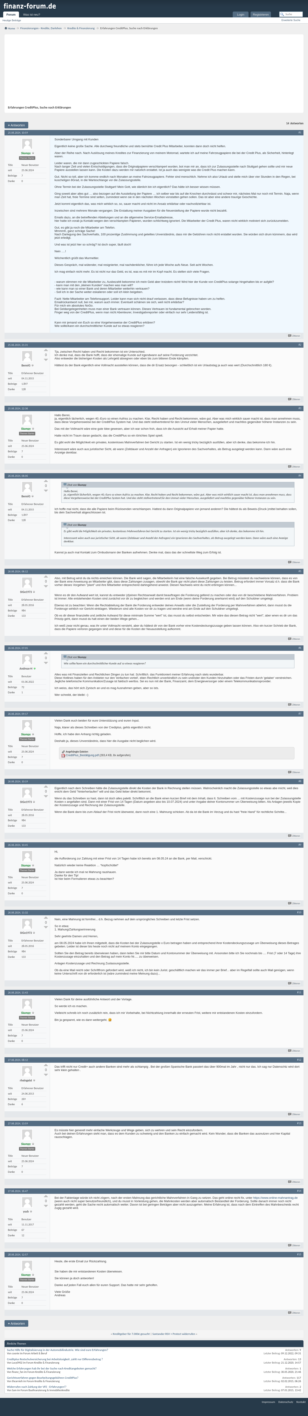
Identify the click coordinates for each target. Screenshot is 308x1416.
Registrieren (261, 14)
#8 (300, 781)
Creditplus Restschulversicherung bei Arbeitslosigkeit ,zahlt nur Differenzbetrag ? (55, 1359)
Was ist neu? (31, 14)
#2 (300, 344)
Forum (10, 14)
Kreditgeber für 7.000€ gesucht (131, 1334)
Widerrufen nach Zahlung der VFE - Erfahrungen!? (36, 1386)
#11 (299, 992)
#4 (300, 475)
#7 (300, 713)
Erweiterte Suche (291, 20)
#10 (299, 912)
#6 (300, 647)
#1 (300, 132)
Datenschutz (285, 1402)
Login (240, 14)
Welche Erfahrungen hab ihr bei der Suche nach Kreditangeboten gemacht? (52, 1368)
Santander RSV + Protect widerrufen (173, 1334)
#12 (299, 1059)
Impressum (268, 1402)
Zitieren (294, 335)
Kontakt (301, 1402)
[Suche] (291, 14)
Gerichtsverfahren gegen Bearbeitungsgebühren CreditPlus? (42, 1377)
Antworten (16, 125)
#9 (300, 844)
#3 (300, 408)
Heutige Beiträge (11, 20)
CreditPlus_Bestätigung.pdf (82, 755)
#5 (300, 571)
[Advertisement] (151, 71)
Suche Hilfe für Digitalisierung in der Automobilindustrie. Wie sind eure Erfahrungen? (57, 1350)
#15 (299, 1254)
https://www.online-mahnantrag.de (275, 1197)
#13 (299, 1123)
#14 (299, 1190)
